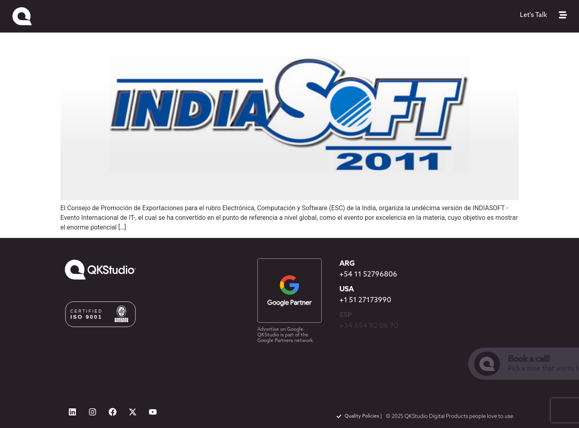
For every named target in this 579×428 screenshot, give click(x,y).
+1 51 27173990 (365, 300)
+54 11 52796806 (368, 275)
